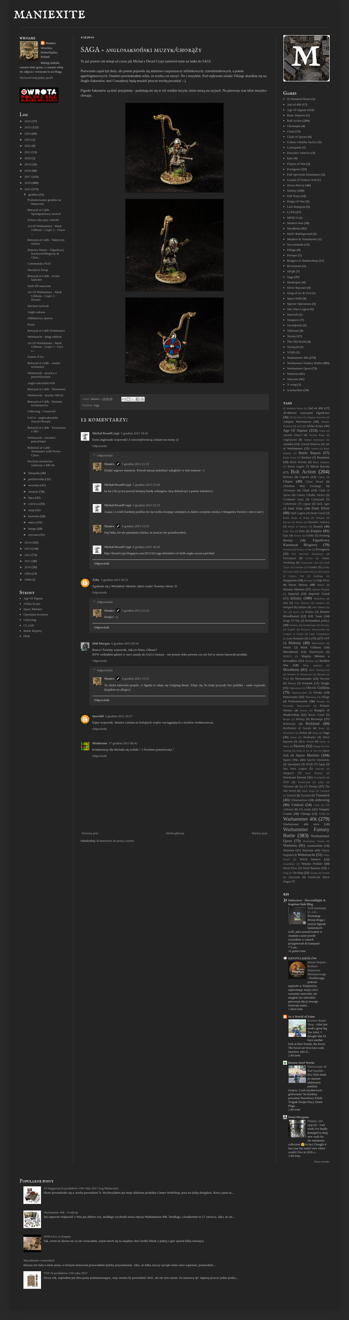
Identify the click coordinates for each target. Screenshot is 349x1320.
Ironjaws (320, 603)
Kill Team (293, 196)
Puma (31, 324)
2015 (27, 189)
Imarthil (98, 716)
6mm (299, 417)
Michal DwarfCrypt (105, 433)
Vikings (305, 813)
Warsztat (288, 850)
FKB (26, 636)
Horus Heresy (296, 185)
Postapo (292, 255)
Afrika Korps (31, 603)
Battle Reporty (32, 631)
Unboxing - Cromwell (41, 411)
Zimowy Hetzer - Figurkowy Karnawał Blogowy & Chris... (45, 253)
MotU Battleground (299, 234)
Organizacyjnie (299, 692)
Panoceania (290, 697)
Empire (316, 531)
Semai (293, 737)
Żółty (96, 580)
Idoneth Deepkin (320, 589)
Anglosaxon (290, 439)
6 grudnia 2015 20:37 (119, 716)
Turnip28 (293, 347)
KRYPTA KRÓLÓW (302, 958)
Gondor (312, 567)
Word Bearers (311, 868)
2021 (27, 152)
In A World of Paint (301, 1016)
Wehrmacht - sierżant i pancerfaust (41, 439)
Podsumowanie (298, 701)
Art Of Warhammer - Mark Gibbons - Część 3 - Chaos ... (46, 229)
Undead (297, 805)
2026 (27, 121)
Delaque (320, 517)
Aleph (322, 430)
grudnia (33, 194)
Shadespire (294, 282)
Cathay (321, 477)
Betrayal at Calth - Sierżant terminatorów (44, 403)
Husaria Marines (294, 589)
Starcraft (292, 314)
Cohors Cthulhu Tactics (302, 142)
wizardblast (289, 864)
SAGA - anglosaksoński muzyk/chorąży (42, 419)
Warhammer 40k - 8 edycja (60, 1212)
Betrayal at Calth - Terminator (46, 389)
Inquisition (319, 598)
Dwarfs (318, 526)
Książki (291, 629)
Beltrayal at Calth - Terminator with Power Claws (43, 451)
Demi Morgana (298, 1117)
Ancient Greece (292, 435)
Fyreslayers (289, 558)
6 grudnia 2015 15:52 (135, 678)
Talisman (292, 330)
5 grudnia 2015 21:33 (135, 464)
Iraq (285, 603)
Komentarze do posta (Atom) (115, 841)
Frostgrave (294, 169)
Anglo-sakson (36, 312)
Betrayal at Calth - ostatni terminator (43, 365)
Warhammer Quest (299, 368)
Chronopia (293, 126)
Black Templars (321, 462)
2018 (27, 170)
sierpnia (33, 491)
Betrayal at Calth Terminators (46, 330)
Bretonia (288, 477)
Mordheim (293, 228)
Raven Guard (316, 714)
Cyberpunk (294, 147)
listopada (34, 473)
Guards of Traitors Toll (301, 180)
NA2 (286, 678)
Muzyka (321, 674)
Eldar (302, 531)
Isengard (288, 607)
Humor (320, 585)
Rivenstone (294, 266)
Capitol (304, 477)
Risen (321, 728)
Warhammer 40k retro (301, 824)
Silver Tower (306, 741)
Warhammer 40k (297, 357)
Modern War (295, 223)
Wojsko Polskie (311, 863)
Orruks (317, 692)
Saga (96, 405)
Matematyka (316, 652)
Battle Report (310, 453)
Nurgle (325, 683)
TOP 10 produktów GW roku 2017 (65, 1273)
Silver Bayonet (296, 287)
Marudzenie (290, 652)
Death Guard (317, 513)
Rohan (303, 732)
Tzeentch (322, 795)
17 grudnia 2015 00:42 (123, 743)
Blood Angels (295, 466)
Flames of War (296, 164)
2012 (27, 555)
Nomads (307, 683)
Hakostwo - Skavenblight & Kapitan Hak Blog (307, 902)
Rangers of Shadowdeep (302, 260)
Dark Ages (323, 504)
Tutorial (291, 795)
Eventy (297, 535)
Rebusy (300, 719)
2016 (27, 183)
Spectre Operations (299, 304)
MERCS (292, 217)
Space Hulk (294, 298)
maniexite (49, 13)
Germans (299, 567)
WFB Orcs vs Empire (57, 1236)
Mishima (309, 661)
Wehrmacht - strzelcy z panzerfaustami (42, 375)
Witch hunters (310, 859)
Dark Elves (320, 508)
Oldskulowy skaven (39, 318)
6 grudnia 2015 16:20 (146, 547)
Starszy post (259, 833)
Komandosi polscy (317, 620)
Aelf (299, 426)
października (36, 479)
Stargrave (293, 320)
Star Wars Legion (298, 309)
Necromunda (295, 244)
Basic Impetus (296, 115)
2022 (27, 146)
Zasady (314, 873)
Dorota (299, 522)
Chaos (288, 481)
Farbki (310, 535)
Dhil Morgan (101, 643)
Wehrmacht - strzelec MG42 (45, 395)
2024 (27, 133)
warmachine (295, 390)
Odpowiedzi (105, 455)
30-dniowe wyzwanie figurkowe (306, 413)
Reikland (312, 723)
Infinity (292, 190)
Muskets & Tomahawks (302, 239)
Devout (287, 522)
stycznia (34, 534)
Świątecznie (304, 782)
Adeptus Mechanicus (297, 421)
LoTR (291, 212)
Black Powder (298, 462)
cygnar (307, 504)
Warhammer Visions (314, 841)
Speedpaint (293, 764)
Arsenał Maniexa (310, 444)
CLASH (28, 625)
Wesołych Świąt (37, 270)
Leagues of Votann (293, 634)
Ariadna (288, 444)
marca (32, 522)
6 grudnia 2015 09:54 (125, 643)
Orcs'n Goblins (317, 687)
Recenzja (317, 719)
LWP (326, 638)
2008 (27, 579)
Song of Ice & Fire (299, 293)
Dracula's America (298, 153)
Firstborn (287, 549)
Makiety (294, 643)
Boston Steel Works (301, 1062)
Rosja (315, 733)
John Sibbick (319, 607)
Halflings (318, 576)
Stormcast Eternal (294, 777)
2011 (27, 561)
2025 (27, 127)
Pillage (291, 250)
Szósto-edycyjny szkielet (43, 220)
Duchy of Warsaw (298, 526)
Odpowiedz (99, 446)
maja (31, 510)
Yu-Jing (298, 872)
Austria (314, 448)
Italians (302, 607)
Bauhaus (306, 457)
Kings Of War (296, 201)
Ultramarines (299, 800)
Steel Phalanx (313, 773)
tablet (321, 782)
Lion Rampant (296, 206)
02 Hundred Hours (299, 99)
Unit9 (316, 805)
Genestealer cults (309, 562)
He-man (308, 580)
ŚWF (286, 782)
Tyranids (306, 795)
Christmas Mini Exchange (302, 486)
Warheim (292, 374)
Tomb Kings (308, 791)
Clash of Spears (297, 137)
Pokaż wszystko (321, 1161)
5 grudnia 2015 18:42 (134, 433)
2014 (27, 542)
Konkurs (293, 625)
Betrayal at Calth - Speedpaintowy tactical (44, 212)
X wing (292, 384)
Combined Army (293, 499)
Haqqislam (290, 580)
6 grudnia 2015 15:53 (135, 526)
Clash (290, 131)
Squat (321, 764)
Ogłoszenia (295, 688)
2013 (27, 548)
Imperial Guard (318, 593)
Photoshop (311, 697)
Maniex (109, 464)
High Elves (323, 580)
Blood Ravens (320, 466)
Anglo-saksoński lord (41, 383)
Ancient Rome (317, 435)
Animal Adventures (314, 439)
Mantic (287, 647)
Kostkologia (309, 625)
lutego (32, 528)
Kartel (296, 612)
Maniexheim (318, 643)
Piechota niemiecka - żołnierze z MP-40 (40, 463)
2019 (27, 164)
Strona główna (175, 833)
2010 (27, 567)
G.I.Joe (309, 558)
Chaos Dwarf (314, 481)
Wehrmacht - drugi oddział (44, 336)
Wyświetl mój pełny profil (36, 77)
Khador (309, 612)
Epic (290, 158)
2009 (27, 573)
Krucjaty (325, 625)
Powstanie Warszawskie (296, 706)
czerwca (34, 504)
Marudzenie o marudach (38, 1260)
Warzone (292, 379)
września (34, 485)
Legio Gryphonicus (319, 634)
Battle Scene (289, 457)
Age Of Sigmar (33, 598)
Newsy (292, 683)
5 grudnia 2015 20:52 (114, 580)
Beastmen (323, 457)
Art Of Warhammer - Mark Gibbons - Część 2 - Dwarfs (44, 295)
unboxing (322, 800)
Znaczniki (294, 877)
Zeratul (325, 873)
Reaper (286, 719)
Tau (301, 786)
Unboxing (29, 620)
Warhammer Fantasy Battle (304, 363)
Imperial (293, 593)
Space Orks (290, 760)
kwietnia (34, 516)
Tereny (291, 336)
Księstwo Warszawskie (313, 629)
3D (291, 417)
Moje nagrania (312, 665)
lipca (31, 497)
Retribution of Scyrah (297, 728)
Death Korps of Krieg (296, 517)
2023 (27, 139)
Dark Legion (298, 513)
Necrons (324, 678)
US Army (305, 809)
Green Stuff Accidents (298, 571)
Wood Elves (290, 868)
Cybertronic (290, 504)
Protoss (304, 710)
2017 (27, 177)
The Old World (296, 341)
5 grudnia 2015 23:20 (146, 484)
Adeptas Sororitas (316, 417)
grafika (325, 567)
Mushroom (99, 743)
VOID (291, 352)
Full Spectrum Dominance (303, 174)
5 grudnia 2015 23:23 (146, 505)
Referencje (289, 723)
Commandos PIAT (39, 263)
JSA (285, 612)
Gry (316, 571)
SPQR (291, 271)
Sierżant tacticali (38, 306)
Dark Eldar (295, 508)
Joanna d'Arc (35, 356)
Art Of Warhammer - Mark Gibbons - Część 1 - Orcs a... (45, 346)
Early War (288, 531)
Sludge (316, 746)
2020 (27, 158)
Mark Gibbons (310, 647)
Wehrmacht (306, 855)
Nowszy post (90, 833)
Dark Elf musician (39, 286)
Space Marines (32, 609)
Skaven (299, 746)
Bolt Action (294, 120)
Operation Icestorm (35, 614)
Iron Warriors (302, 603)
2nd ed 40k (294, 104)
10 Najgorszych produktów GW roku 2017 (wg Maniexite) (80, 1188)
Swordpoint (294, 325)
